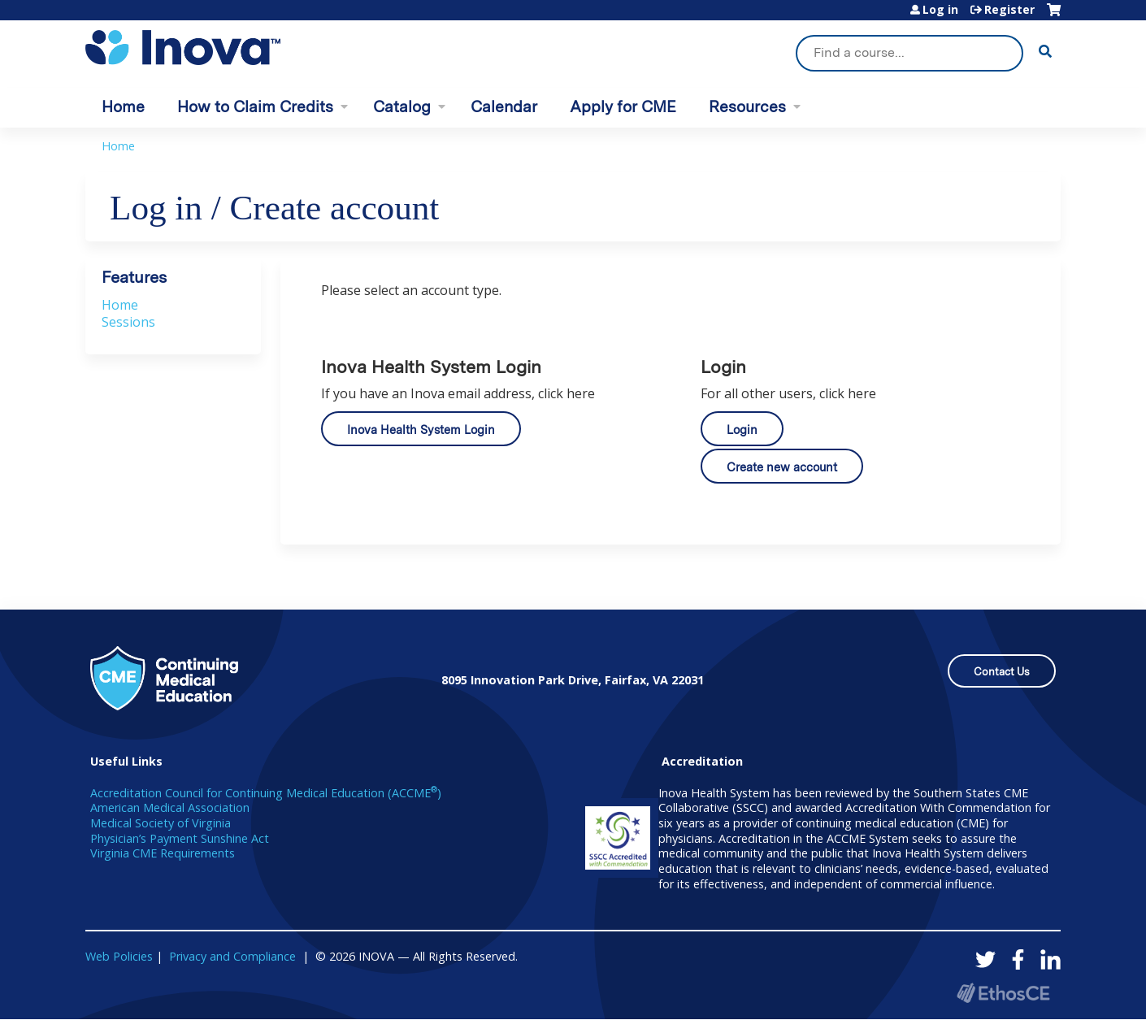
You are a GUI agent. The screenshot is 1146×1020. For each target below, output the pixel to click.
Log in (940, 9)
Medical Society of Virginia (160, 823)
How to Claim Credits (255, 107)
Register (1009, 9)
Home (123, 107)
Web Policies (119, 956)
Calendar (504, 107)
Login (742, 429)
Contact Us (1002, 672)
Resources (747, 107)
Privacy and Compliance (232, 956)
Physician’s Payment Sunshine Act (179, 838)
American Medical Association (170, 807)
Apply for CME (623, 107)
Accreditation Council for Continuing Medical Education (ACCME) (265, 793)
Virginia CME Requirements (162, 853)
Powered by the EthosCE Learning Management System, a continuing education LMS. (1003, 993)
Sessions (128, 322)
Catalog (402, 107)
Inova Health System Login (421, 429)
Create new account (782, 467)
